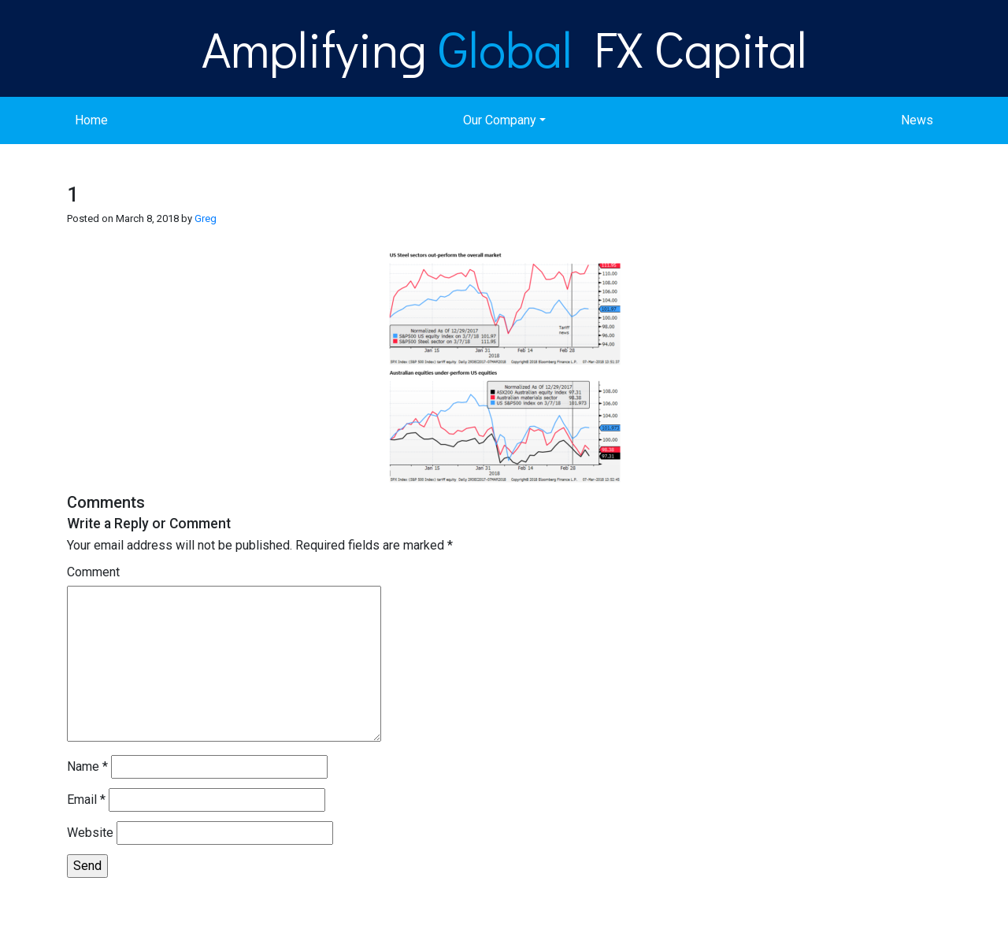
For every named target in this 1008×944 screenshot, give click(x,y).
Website (90, 832)
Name (87, 766)
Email (86, 799)
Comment (93, 572)
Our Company (499, 120)
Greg (206, 218)
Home (91, 120)
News (917, 120)
